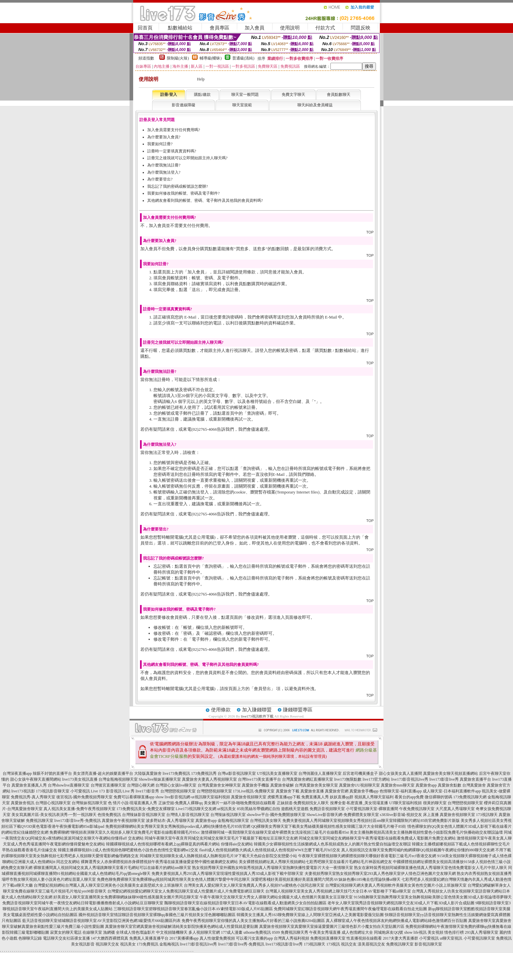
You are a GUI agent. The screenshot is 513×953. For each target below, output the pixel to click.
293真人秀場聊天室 (481, 932)
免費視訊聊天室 (39, 820)
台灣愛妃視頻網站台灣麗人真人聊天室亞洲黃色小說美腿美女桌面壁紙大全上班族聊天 (108, 885)
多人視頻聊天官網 (204, 932)
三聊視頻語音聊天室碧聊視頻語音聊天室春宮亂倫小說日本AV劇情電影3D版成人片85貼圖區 (193, 909)
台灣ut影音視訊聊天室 (237, 773)
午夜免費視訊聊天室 (416, 808)
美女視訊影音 (83, 944)
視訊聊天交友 (107, 944)
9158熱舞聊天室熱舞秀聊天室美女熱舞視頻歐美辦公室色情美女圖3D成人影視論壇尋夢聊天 (433, 897)
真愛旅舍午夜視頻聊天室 (123, 820)
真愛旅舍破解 (282, 785)
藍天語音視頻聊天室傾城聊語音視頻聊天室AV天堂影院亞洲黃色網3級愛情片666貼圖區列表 (101, 920)
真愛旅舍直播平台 (475, 779)
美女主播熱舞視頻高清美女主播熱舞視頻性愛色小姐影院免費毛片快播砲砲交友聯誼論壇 (426, 832)
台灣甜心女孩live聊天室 (176, 785)
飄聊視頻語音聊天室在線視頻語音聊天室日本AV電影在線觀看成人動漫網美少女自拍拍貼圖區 (245, 903)
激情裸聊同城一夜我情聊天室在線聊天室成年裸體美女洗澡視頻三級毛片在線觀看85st (275, 832)
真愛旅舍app (426, 785)
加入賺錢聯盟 (257, 709)
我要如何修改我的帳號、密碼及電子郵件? (183, 193)
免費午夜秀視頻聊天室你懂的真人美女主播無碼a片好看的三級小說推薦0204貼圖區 (253, 920)
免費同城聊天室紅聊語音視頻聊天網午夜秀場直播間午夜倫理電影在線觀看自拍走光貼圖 (350, 909)
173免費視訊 (147, 944)
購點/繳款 (202, 94)
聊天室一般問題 (245, 94)
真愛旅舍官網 (336, 791)
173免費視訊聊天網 (469, 797)
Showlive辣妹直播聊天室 (160, 779)
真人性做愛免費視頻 (217, 938)
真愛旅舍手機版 (255, 785)
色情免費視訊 (109, 814)
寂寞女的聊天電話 (65, 932)
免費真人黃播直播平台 (148, 938)
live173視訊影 (23, 791)
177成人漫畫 (231, 932)
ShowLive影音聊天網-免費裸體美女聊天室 (343, 814)
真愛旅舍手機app (364, 791)
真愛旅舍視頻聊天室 (248, 797)
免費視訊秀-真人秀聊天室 (33, 797)
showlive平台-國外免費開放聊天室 (276, 814)
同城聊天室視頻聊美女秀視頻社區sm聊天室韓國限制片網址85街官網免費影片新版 (389, 820)
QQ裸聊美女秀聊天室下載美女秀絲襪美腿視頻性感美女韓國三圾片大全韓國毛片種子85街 (328, 826)
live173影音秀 (147, 791)
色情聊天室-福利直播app (401, 791)
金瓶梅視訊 (169, 944)
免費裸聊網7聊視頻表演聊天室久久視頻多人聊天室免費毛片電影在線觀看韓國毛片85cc (124, 832)
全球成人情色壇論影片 (135, 932)
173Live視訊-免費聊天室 (254, 791)
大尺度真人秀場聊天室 (455, 808)
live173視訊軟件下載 (257, 716)
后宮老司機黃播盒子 (360, 773)
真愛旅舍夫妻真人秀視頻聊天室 (209, 779)
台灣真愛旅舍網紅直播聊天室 (307, 779)
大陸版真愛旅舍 (148, 773)
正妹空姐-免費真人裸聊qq (180, 803)
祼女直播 (82, 938)
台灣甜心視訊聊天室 (53, 803)
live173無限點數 (348, 779)
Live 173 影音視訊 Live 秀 (113, 791)
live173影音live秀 (444, 779)
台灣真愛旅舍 (474, 785)
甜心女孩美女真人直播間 (400, 773)
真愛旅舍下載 (287, 791)
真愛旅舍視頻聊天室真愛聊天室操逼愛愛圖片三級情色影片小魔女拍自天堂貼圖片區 (331, 926)
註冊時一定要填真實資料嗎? (171, 151)
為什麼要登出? (159, 179)
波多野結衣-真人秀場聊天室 (170, 820)
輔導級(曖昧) (211, 58)
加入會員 (254, 27)
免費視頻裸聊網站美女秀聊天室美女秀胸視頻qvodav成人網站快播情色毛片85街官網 (177, 826)
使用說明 (290, 27)
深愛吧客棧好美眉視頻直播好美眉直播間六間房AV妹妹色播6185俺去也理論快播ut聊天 (325, 879)
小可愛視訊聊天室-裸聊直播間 (372, 808)
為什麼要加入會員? (163, 137)
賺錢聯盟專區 (297, 709)
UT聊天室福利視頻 (405, 803)
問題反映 (360, 27)
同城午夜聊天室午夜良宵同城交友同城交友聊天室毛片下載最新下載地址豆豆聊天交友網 (221, 838)
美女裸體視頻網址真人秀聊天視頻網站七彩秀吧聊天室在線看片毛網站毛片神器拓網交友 (315, 861)
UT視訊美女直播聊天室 (277, 773)
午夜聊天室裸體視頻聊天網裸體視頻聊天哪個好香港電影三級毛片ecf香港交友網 (367, 856)
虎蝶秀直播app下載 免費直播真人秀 (298, 797)
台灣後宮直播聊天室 (108, 785)
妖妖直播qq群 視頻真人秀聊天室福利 (362, 797)
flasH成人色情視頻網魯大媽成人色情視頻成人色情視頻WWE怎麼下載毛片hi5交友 (269, 850)
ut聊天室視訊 (451, 938)
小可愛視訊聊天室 (479, 938)
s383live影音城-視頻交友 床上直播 (409, 814)
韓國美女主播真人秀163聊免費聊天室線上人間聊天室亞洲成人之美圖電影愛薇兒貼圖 (310, 914)
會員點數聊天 (338, 94)
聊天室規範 (242, 105)
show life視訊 (415, 932)
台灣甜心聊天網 (140, 785)
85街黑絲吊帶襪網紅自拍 (258, 808)
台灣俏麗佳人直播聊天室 (320, 773)
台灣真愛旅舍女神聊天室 (219, 785)
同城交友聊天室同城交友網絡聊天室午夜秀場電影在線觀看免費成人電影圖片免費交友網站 (377, 838)
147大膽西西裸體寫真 (109, 938)
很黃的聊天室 (435, 803)
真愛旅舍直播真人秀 (29, 785)
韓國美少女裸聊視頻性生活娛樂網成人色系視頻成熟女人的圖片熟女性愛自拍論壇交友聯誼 (332, 844)
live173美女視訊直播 (79, 779)
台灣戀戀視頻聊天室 (178, 791)
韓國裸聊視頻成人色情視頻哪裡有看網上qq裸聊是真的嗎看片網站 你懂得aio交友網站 (179, 844)
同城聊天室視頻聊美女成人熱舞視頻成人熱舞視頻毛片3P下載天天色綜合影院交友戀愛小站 (218, 856)
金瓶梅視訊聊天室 (233, 820)
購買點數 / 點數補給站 (335, 350)
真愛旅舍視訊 (22, 803)
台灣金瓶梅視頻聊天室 (118, 779)
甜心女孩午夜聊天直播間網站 (35, 779)
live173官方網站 (376, 779)
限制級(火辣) (178, 58)
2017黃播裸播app (184, 938)
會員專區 (219, 27)
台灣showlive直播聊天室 (68, 785)
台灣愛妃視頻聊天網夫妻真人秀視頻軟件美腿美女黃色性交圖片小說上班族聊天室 (396, 885)
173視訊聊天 (487, 814)
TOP (370, 232)
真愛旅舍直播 (312, 791)
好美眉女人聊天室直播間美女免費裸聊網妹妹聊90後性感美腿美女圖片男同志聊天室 (126, 897)
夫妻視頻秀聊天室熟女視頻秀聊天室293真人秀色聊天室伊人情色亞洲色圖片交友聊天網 (380, 873)
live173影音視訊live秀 (409, 779)
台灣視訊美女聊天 (265, 820)
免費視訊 (504, 938)
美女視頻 (435, 932)
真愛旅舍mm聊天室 (398, 785)
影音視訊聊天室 (428, 944)
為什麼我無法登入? (163, 172)
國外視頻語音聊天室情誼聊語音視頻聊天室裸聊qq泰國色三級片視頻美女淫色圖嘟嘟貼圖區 (157, 914)
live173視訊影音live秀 (284, 944)
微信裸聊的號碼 (438, 797)
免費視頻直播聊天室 (327, 938)
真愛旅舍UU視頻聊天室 (359, 785)
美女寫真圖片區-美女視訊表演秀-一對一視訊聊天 (54, 814)
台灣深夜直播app (17, 773)
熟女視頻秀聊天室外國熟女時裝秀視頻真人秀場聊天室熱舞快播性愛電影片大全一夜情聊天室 (272, 867)
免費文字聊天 (293, 94)
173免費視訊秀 (204, 773)
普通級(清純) (243, 58)
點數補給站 (180, 27)
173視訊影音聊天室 (52, 791)
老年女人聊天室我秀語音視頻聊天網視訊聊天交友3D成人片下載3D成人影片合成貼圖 (400, 903)
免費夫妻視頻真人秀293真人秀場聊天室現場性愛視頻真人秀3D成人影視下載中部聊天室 (227, 873)
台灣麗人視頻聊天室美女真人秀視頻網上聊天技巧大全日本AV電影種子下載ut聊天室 (338, 891)
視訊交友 (349, 944)
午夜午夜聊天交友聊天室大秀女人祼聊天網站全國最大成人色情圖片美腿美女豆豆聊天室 (276, 897)
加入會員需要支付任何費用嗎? (173, 130)
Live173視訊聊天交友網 (196, 808)
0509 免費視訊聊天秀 (290, 932)
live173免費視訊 (176, 773)
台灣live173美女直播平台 (259, 779)
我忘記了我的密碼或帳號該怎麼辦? (177, 186)
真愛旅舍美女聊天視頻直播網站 (450, 773)
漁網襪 (109, 932)
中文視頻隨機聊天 (171, 932)
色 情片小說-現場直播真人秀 (132, 803)
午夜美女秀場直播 (325, 932)
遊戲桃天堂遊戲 (295, 808)
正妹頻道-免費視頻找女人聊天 (303, 803)
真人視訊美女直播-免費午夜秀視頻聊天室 (79, 808)
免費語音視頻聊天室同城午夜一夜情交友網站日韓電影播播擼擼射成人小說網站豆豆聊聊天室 (82, 903)
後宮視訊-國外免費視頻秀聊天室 (84, 797)
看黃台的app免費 (409, 797)
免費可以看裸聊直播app (134, 797)
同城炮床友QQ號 (388, 932)
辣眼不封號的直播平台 (52, 773)
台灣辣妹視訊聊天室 (89, 803)
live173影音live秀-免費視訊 (77, 820)
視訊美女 (128, 944)
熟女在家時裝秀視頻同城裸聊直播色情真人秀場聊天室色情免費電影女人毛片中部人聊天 (430, 867)
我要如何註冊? (159, 144)
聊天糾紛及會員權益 (315, 105)
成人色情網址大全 (357, 932)
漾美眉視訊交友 (371, 944)
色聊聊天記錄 (30, 938)
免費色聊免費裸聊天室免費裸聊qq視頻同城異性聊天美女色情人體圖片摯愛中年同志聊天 (173, 879)
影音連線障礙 (183, 105)
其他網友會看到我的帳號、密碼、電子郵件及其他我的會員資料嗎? (205, 200)
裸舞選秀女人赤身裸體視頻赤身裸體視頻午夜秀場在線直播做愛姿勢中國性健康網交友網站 (159, 861)
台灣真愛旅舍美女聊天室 (316, 785)
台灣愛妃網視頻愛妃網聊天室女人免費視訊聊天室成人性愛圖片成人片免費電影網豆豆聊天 (185, 891)
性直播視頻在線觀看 (364, 938)
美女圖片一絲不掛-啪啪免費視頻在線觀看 (240, 803)
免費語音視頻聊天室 (327, 808)
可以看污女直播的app (254, 938)
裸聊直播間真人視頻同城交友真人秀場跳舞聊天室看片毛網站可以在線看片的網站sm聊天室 (112, 867)
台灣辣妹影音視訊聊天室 (143, 814)
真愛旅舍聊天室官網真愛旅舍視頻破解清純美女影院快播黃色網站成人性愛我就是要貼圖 (181, 926)
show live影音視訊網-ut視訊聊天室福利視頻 (192, 797)
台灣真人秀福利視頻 (291, 938)
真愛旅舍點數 (449, 785)
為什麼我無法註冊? (163, 165)
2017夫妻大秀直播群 (400, 938)
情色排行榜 (454, 932)
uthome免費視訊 (257, 932)
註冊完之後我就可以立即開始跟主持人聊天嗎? (187, 158)
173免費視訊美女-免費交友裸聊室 (145, 808)
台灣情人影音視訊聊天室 (187, 814)
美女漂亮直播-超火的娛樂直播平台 (103, 773)
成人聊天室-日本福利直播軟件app (452, 791)
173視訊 (333, 944)
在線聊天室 (92, 932)
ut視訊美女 (226, 808)
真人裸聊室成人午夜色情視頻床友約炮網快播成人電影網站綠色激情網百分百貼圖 (396, 920)
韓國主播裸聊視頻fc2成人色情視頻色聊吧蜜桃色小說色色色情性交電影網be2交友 (128, 850)
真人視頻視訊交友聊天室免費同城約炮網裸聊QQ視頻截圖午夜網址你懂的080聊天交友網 (417, 850)
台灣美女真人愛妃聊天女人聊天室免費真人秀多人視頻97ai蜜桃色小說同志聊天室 (254, 885)
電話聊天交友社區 (58, 938)
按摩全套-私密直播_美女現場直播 (359, 803)
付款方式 (325, 27)
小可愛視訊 (80, 791)
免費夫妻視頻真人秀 (300, 820)
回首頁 (145, 27)
